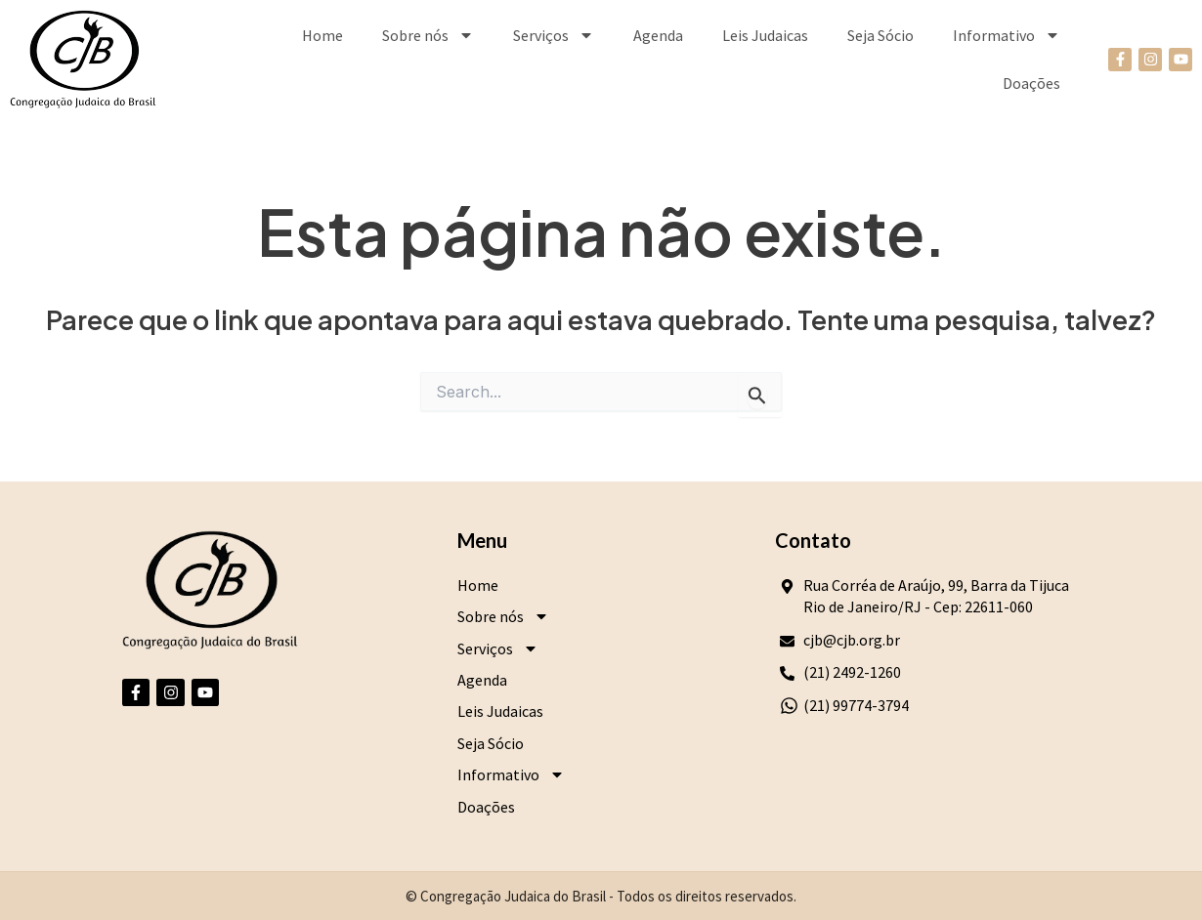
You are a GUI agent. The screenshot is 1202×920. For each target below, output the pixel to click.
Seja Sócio (880, 35)
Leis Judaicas (765, 35)
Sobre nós (428, 35)
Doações (1031, 83)
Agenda (658, 35)
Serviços (553, 35)
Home (322, 35)
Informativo (1006, 35)
